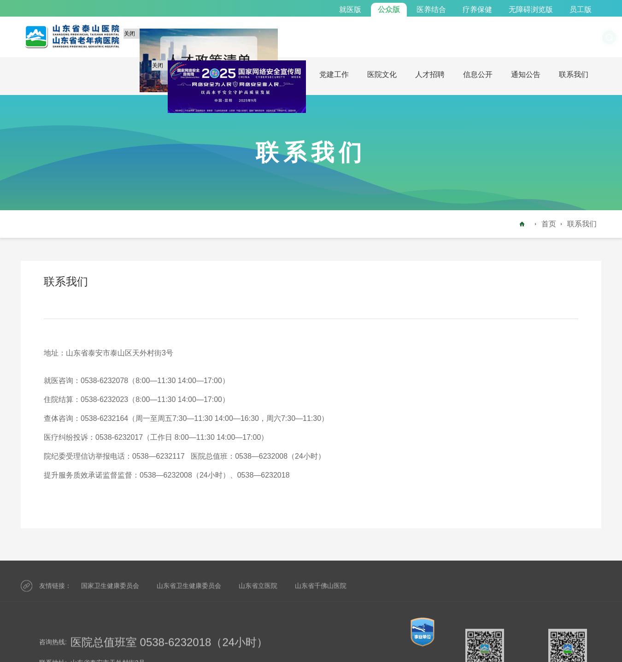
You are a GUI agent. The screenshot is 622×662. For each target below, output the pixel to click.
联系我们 (573, 74)
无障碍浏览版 (531, 9)
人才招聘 (430, 74)
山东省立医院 (258, 593)
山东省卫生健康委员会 (189, 593)
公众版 (389, 9)
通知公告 (525, 74)
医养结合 (431, 9)
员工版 (580, 9)
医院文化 (382, 74)
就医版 (350, 9)
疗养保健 (477, 9)
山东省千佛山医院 (320, 593)
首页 (548, 224)
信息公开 (478, 74)
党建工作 (334, 74)
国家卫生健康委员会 (110, 593)
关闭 (130, 35)
